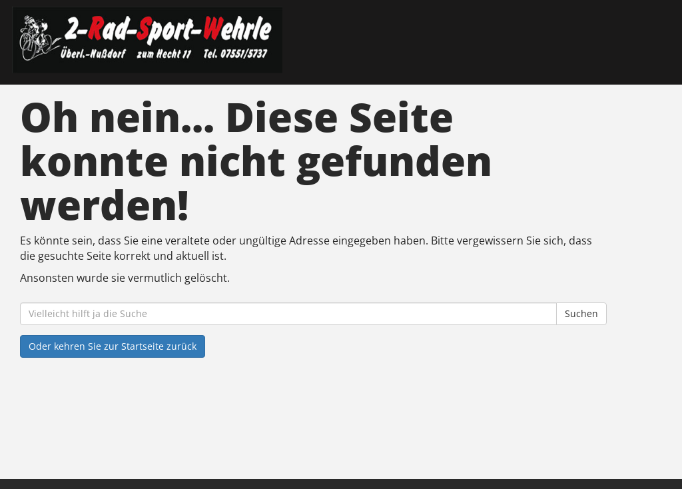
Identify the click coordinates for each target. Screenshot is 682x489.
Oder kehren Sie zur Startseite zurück (112, 346)
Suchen (581, 313)
